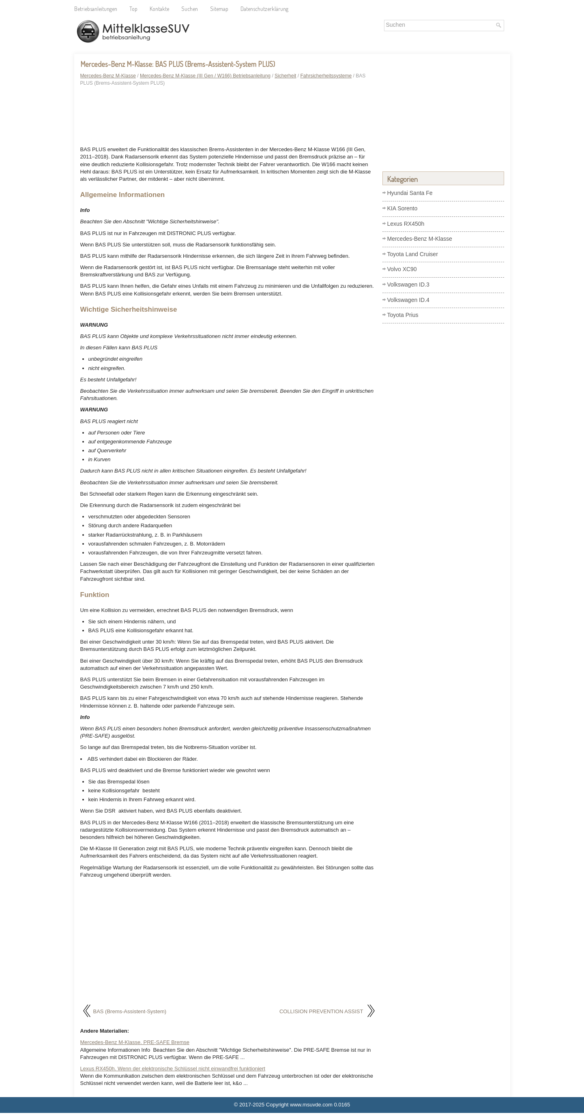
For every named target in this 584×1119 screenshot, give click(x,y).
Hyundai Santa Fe (410, 193)
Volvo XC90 (402, 269)
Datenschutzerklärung (264, 8)
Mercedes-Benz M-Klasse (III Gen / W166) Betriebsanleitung (205, 76)
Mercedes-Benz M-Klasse (108, 76)
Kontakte (159, 8)
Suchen (189, 8)
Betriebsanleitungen (95, 8)
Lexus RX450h (406, 223)
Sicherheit (285, 76)
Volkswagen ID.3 (408, 284)
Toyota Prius (403, 315)
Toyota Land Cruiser (412, 254)
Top (133, 8)
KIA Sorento (402, 208)
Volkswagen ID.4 (408, 300)
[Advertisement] (228, 117)
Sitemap (219, 8)
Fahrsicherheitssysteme (326, 76)
